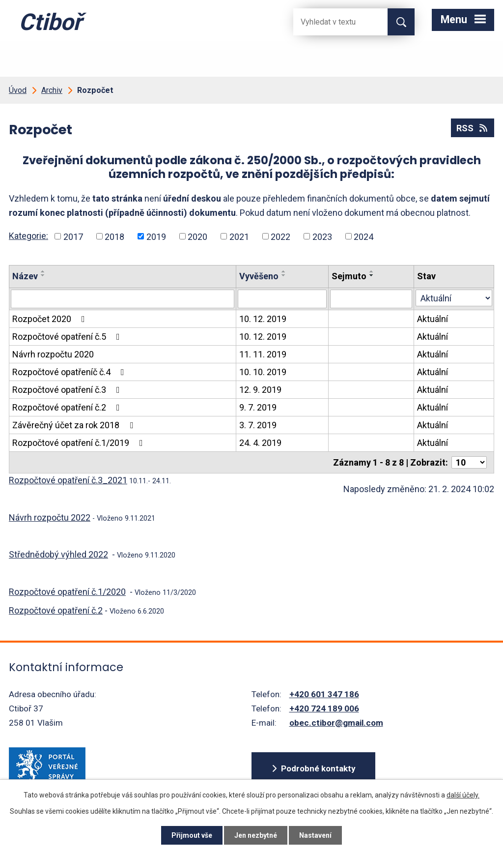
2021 (239, 236)
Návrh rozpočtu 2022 (49, 517)
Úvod (18, 90)
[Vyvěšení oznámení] (282, 299)
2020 (197, 236)
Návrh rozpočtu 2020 (53, 354)
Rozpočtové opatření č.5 (68, 336)
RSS (472, 128)
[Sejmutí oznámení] (371, 299)
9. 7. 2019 (258, 407)
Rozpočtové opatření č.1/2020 (67, 592)
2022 (280, 236)
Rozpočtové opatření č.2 (68, 407)
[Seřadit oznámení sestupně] (43, 275)
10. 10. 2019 (262, 372)
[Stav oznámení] (454, 298)
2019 (156, 236)
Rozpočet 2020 (50, 319)
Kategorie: (28, 236)
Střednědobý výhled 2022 (58, 554)
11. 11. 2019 (262, 354)
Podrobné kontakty (318, 768)
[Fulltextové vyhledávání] (332, 21)
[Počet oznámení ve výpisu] (469, 462)
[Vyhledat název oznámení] (122, 299)
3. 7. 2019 (258, 425)
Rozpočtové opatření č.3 (68, 389)
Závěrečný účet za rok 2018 (74, 425)
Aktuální (432, 319)
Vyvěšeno (259, 276)
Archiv (51, 90)
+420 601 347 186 (324, 694)
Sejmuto (349, 276)
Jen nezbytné (255, 835)
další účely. (463, 795)
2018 (114, 236)
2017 (73, 236)
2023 (322, 236)
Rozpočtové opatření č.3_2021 (68, 480)
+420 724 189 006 (324, 708)
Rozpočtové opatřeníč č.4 (70, 372)
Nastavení (315, 835)
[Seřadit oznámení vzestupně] (43, 271)
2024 (363, 236)
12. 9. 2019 (260, 389)
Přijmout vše (191, 835)
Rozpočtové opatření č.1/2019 (79, 443)
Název (25, 276)
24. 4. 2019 (260, 443)
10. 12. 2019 (262, 319)
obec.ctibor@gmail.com (336, 723)
